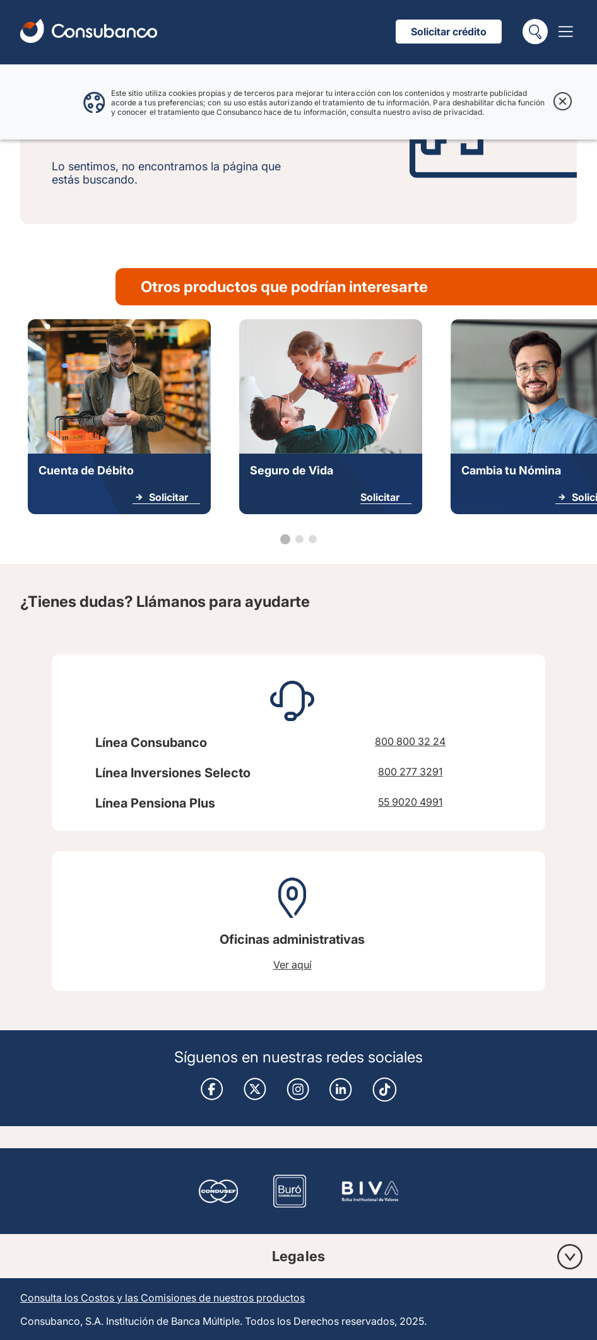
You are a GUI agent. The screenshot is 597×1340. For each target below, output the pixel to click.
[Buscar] (535, 31)
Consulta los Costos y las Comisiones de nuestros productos (162, 1297)
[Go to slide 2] (299, 539)
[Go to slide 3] (313, 539)
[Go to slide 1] (285, 539)
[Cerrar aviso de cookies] (562, 102)
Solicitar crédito (449, 31)
